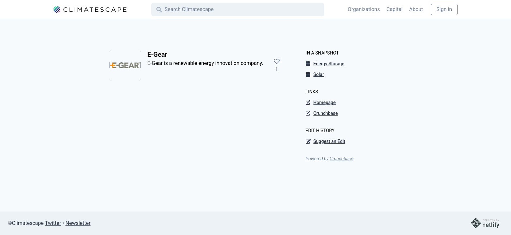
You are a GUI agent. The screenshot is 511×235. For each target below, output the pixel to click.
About (416, 9)
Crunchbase (341, 158)
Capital (395, 9)
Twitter (53, 223)
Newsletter (78, 223)
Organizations (364, 9)
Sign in (444, 9)
